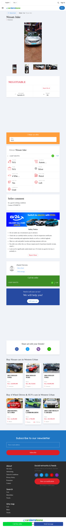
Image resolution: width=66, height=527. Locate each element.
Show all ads (20, 268)
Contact (8, 483)
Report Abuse (33, 255)
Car (24, 13)
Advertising (9, 471)
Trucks (8, 498)
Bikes (8, 509)
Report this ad (46, 88)
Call (57, 156)
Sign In (63, 2)
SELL (62, 8)
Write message (21, 271)
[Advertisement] (33, 115)
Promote (20, 88)
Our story (9, 469)
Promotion (9, 480)
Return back (12, 13)
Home (20, 13)
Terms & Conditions (12, 474)
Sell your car (33, 301)
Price (12, 138)
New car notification (47, 481)
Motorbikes (9, 495)
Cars (7, 492)
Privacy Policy (10, 477)
